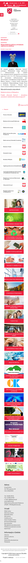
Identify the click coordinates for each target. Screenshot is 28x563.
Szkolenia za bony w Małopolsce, (10, 92)
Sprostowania (8, 523)
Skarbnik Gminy (8, 514)
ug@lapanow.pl (14, 29)
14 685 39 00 (10, 497)
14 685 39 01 (14, 24)
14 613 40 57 (14, 26)
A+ (20, 3)
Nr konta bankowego (10, 521)
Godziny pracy (8, 518)
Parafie (6, 538)
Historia (6, 535)
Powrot (6, 109)
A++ (23, 3)
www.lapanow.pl (9, 501)
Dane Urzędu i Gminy (10, 520)
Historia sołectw (9, 536)
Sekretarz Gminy (9, 513)
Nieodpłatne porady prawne (12, 525)
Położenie (7, 542)
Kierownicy (7, 516)
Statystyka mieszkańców (11, 540)
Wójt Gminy (7, 511)
